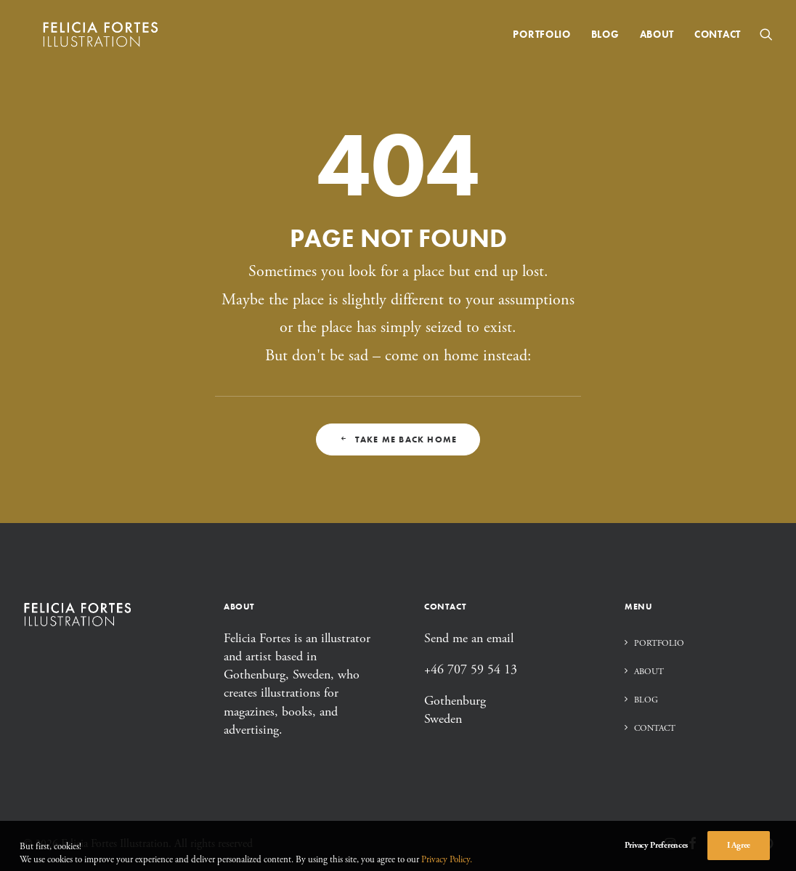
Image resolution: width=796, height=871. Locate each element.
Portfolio (541, 37)
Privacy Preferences (656, 858)
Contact (717, 37)
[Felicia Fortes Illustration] (97, 38)
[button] (766, 38)
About (657, 37)
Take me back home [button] (398, 439)
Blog (605, 37)
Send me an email (468, 638)
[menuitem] (541, 38)
